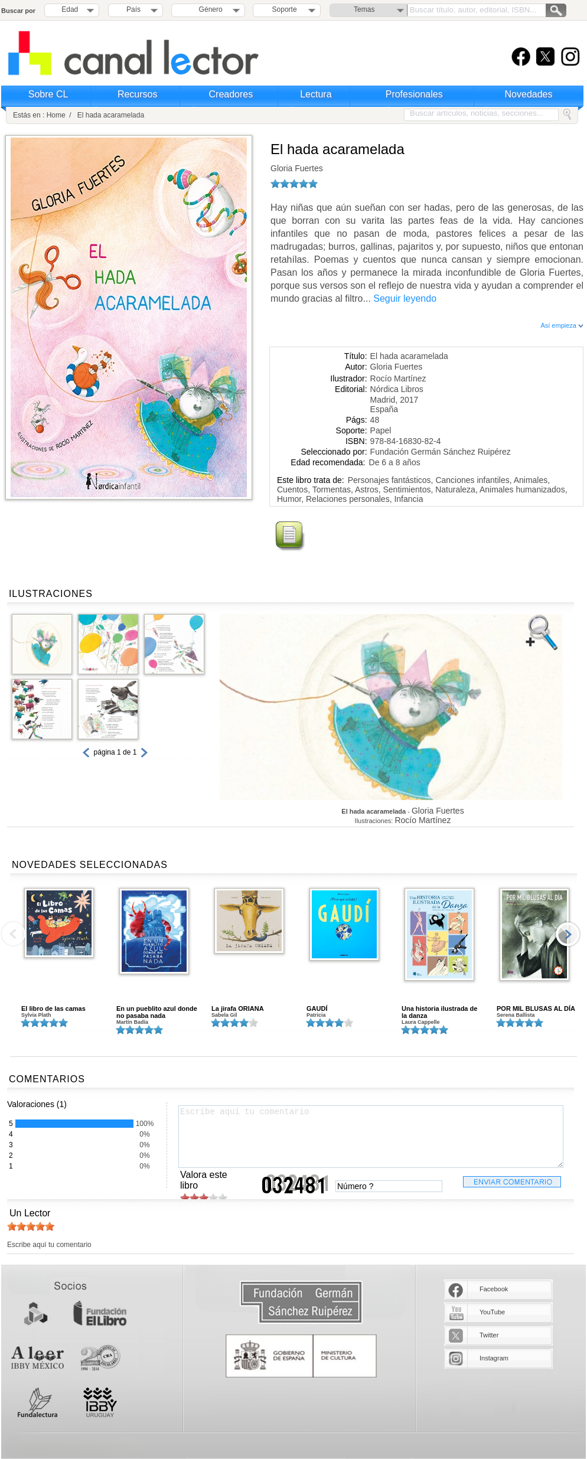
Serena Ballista (516, 1015)
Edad (69, 9)
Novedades (529, 94)
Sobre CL (48, 94)
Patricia (316, 1015)
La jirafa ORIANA (237, 1008)
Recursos (138, 94)
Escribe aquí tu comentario (370, 1136)
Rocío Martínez (398, 378)
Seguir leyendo (404, 298)
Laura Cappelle (421, 1022)
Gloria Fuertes (296, 168)
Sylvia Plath (36, 1015)
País (133, 9)
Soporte (284, 9)
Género (209, 9)
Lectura (315, 94)
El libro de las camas (53, 1008)
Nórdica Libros (396, 389)
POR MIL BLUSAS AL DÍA (536, 1008)
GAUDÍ (316, 1008)
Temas (364, 9)
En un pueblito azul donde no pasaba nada (156, 1012)
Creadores (231, 94)
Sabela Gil (224, 1015)
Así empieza (561, 325)
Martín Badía (132, 1022)
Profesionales (414, 94)
